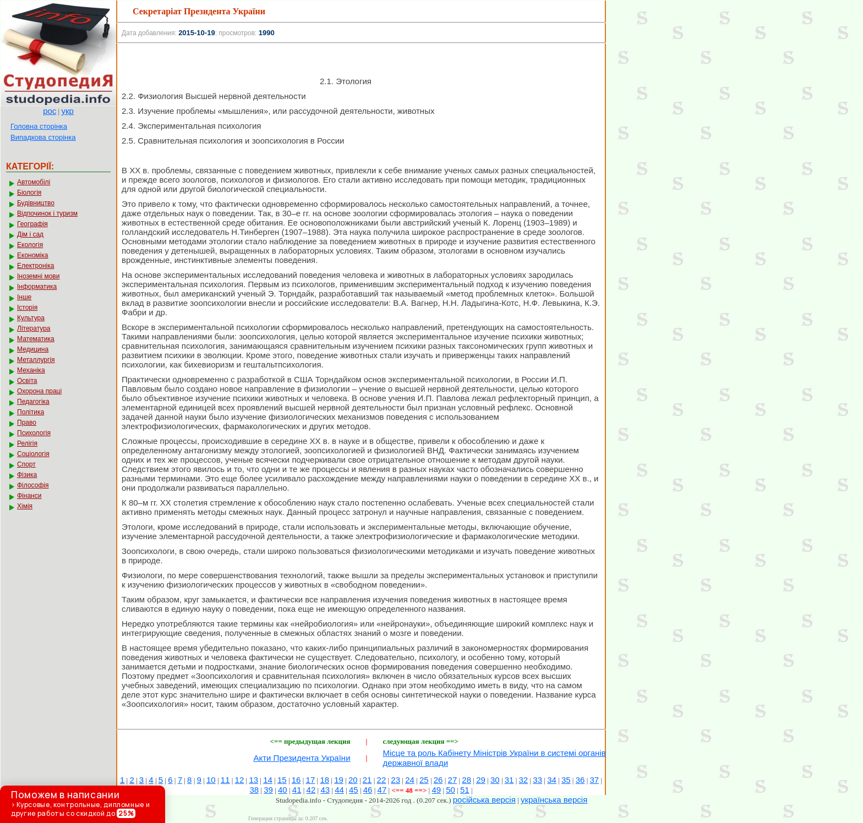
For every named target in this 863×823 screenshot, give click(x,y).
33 (537, 779)
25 (424, 779)
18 (324, 779)
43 (325, 789)
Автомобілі (33, 182)
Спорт (26, 464)
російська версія (484, 799)
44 (339, 789)
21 (367, 779)
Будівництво (35, 203)
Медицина (32, 349)
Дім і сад (30, 234)
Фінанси (29, 496)
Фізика (27, 475)
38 (254, 789)
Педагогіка (33, 401)
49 (436, 789)
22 (381, 779)
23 (395, 779)
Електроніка (35, 266)
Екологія (30, 245)
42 (311, 789)
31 (509, 779)
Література (34, 328)
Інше (24, 297)
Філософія (32, 485)
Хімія (24, 506)
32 (523, 779)
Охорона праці (39, 391)
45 (353, 789)
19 (338, 779)
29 (480, 779)
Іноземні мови (38, 276)
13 (253, 779)
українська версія (554, 799)
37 (594, 779)
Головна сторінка (38, 126)
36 (580, 779)
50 (450, 789)
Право (26, 422)
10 (211, 779)
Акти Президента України (301, 757)
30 (495, 779)
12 (239, 779)
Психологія (34, 433)
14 (267, 779)
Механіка (31, 370)
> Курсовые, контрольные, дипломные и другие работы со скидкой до (80, 803)
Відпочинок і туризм (47, 213)
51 (464, 789)
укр (67, 111)
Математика (35, 339)
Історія (27, 307)
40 (282, 789)
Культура (31, 318)
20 (353, 779)
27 (452, 779)
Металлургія (36, 360)
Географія (32, 224)
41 (297, 789)
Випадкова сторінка (43, 137)
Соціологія (33, 454)
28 (466, 779)
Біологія (29, 192)
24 (409, 779)
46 (368, 789)
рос (49, 111)
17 (310, 779)
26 (438, 779)
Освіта (27, 381)
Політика (30, 412)
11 (225, 779)
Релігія (27, 443)
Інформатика (37, 286)
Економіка (32, 255)
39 (268, 789)
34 (551, 779)
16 (296, 779)
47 (382, 789)
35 (566, 779)
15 (282, 779)
